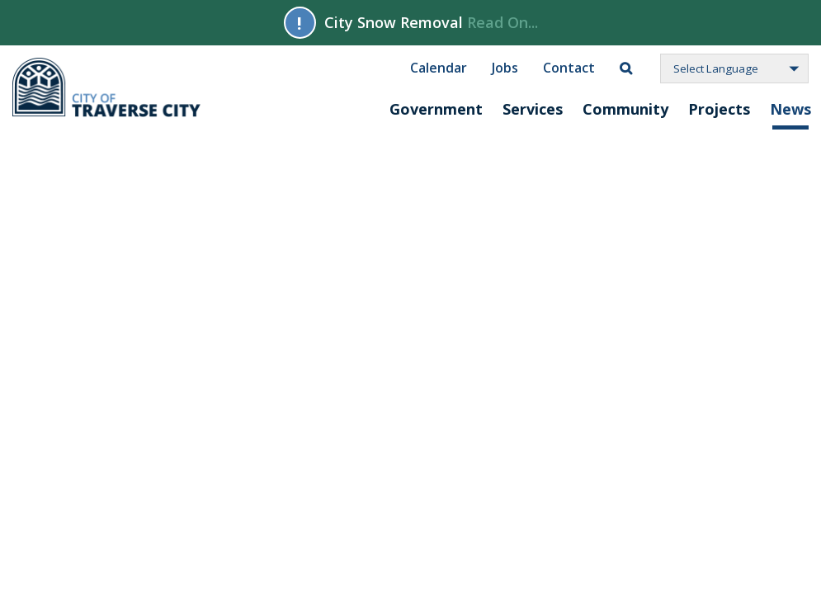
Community (625, 109)
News (790, 109)
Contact (569, 67)
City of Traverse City (107, 87)
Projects (719, 109)
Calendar (438, 67)
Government (436, 109)
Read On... (502, 22)
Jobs (505, 67)
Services (533, 109)
